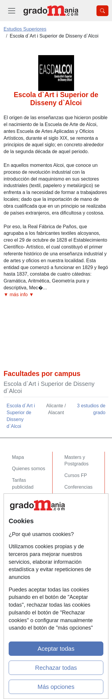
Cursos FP (76, 475)
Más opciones (56, 687)
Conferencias (79, 487)
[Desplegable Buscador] (102, 10)
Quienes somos (28, 468)
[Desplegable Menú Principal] (12, 10)
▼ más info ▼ (19, 294)
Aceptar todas (56, 648)
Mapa (18, 457)
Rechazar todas (56, 667)
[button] (56, 294)
